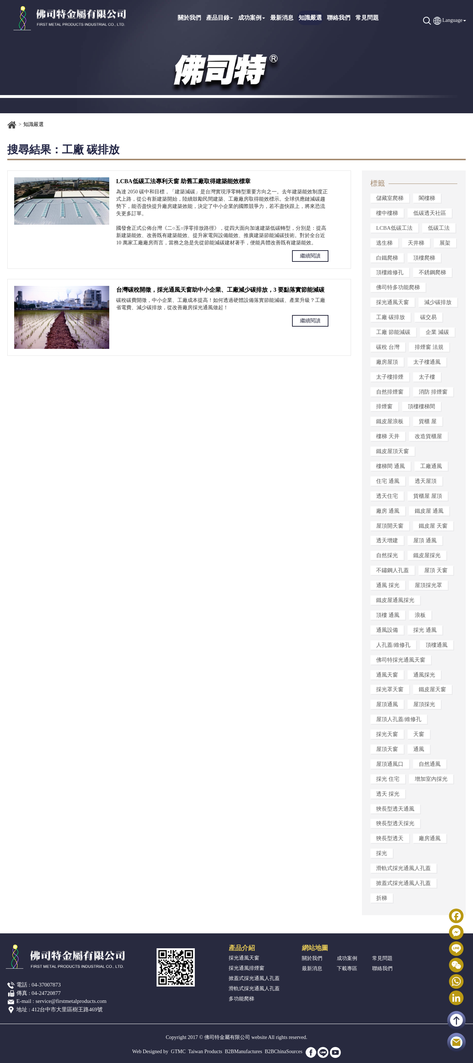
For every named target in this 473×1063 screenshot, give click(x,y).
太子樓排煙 (389, 377)
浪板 (420, 615)
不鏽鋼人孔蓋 (392, 570)
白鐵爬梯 (387, 258)
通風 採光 (387, 585)
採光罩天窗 (389, 689)
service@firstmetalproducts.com (71, 1001)
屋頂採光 (424, 704)
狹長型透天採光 (395, 823)
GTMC (178, 1051)
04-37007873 (46, 985)
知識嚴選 (310, 18)
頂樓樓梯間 (421, 406)
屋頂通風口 (389, 764)
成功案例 (251, 18)
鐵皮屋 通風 (429, 511)
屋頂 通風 (425, 540)
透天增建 (387, 540)
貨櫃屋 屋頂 (427, 496)
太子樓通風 (427, 362)
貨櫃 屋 (428, 421)
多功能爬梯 (241, 998)
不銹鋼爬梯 (432, 272)
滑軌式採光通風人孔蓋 (403, 868)
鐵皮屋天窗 (432, 689)
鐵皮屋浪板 (389, 421)
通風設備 (387, 630)
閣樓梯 (427, 198)
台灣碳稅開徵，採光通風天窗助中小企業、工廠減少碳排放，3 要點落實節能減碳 (220, 290)
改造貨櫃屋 (428, 436)
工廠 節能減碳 (393, 332)
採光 (381, 853)
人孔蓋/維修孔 (393, 645)
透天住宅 (387, 496)
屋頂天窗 (387, 749)
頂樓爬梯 (424, 258)
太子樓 (427, 377)
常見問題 (367, 18)
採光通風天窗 (392, 302)
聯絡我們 (338, 18)
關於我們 (189, 18)
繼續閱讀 (310, 256)
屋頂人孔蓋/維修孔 (398, 719)
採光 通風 (425, 630)
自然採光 (387, 555)
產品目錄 (219, 18)
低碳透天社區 (429, 213)
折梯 (381, 898)
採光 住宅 (387, 779)
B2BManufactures (243, 1051)
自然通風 (430, 764)
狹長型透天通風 (395, 809)
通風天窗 (387, 675)
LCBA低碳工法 (394, 228)
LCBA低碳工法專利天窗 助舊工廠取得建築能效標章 (183, 181)
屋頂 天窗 (436, 570)
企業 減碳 (437, 332)
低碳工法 (439, 228)
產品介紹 (242, 948)
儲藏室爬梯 (389, 198)
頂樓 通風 (387, 615)
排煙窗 (384, 406)
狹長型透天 (389, 838)
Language (452, 20)
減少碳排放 (438, 302)
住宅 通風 (387, 481)
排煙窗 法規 (429, 347)
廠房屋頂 (387, 362)
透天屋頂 (426, 481)
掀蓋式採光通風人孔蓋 (403, 883)
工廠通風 (431, 466)
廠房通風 (430, 838)
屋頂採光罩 (428, 585)
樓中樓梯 (387, 213)
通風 (418, 749)
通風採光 (424, 675)
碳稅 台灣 (387, 347)
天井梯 (416, 243)
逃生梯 (384, 243)
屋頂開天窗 (389, 526)
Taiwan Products (205, 1051)
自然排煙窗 (389, 392)
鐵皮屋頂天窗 (392, 451)
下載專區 (347, 968)
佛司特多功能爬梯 (398, 287)
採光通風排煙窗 (246, 968)
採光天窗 (387, 734)
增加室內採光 (431, 779)
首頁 (12, 125)
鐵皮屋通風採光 (395, 600)
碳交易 (428, 317)
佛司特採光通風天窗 (400, 660)
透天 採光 (387, 794)
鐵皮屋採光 (427, 555)
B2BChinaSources (283, 1051)
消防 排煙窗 (433, 392)
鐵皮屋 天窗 (433, 526)
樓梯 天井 (387, 436)
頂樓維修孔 (389, 272)
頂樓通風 (437, 645)
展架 (445, 243)
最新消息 (281, 18)
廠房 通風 (387, 511)
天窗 (418, 734)
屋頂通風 (387, 704)
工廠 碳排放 (390, 317)
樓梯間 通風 (390, 466)
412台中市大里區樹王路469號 (67, 1009)
